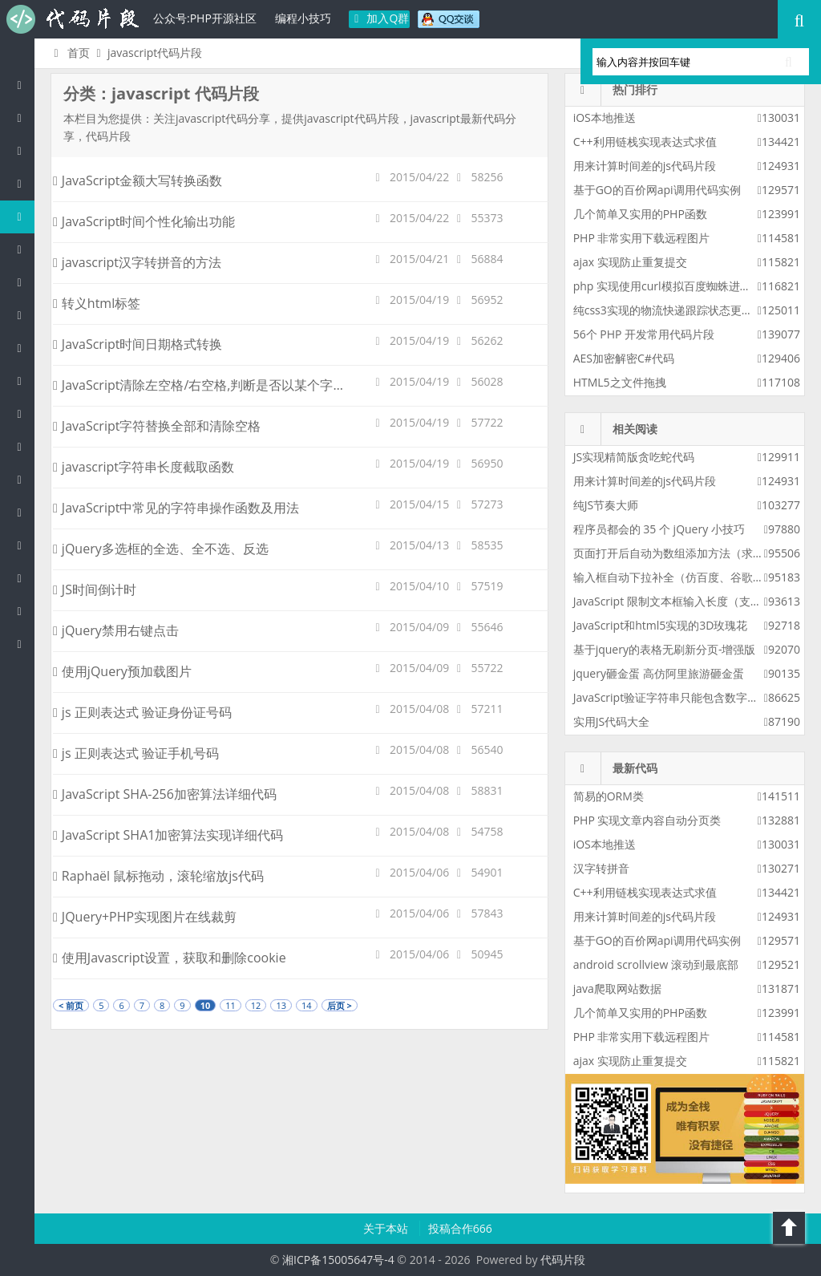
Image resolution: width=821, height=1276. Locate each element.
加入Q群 (380, 18)
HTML (23, 380)
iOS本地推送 (604, 117)
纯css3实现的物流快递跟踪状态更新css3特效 (685, 310)
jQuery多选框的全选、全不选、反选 (161, 548)
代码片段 (72, 19)
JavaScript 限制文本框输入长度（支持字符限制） (695, 601)
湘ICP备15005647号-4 (338, 1259)
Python (23, 314)
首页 (69, 52)
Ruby (23, 347)
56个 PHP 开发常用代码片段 (643, 334)
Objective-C (23, 610)
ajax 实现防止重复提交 (630, 261)
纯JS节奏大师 (605, 504)
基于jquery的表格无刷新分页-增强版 (664, 649)
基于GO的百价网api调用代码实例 (657, 189)
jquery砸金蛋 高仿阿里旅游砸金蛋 (658, 673)
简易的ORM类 (608, 796)
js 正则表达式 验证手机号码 (136, 753)
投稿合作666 (460, 1228)
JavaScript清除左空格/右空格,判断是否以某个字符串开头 (218, 385)
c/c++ (23, 183)
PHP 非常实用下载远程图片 (641, 237)
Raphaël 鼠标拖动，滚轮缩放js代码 (158, 876)
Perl (23, 282)
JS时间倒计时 (94, 589)
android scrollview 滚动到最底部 (655, 964)
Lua (23, 512)
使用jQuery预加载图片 (122, 671)
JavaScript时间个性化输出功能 (144, 221)
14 (306, 1005)
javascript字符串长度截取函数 (143, 467)
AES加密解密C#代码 (623, 358)
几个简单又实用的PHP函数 (640, 213)
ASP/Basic (23, 643)
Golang (23, 545)
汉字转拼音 (601, 868)
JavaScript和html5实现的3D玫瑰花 (660, 625)
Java (23, 150)
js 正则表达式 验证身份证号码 (142, 712)
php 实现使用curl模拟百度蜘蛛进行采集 (673, 286)
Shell (23, 577)
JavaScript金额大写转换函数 (137, 180)
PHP (23, 117)
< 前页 (71, 1005)
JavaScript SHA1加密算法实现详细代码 (168, 835)
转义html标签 (96, 303)
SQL (23, 479)
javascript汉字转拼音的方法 (137, 262)
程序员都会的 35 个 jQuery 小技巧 (659, 529)
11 (230, 1005)
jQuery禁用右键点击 (116, 630)
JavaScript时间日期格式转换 (137, 344)
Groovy (23, 446)
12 (256, 1005)
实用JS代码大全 (611, 721)
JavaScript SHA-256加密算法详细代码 (165, 794)
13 (281, 1005)
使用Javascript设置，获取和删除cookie (169, 957)
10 (205, 1005)
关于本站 (387, 1228)
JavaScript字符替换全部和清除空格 (157, 426)
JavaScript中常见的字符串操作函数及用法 (176, 507)
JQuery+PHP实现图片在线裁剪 (145, 917)
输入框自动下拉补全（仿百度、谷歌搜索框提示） (696, 577)
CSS (23, 413)
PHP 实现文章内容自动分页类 (647, 820)
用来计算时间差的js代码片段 (644, 165)
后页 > (339, 1005)
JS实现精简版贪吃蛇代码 (633, 456)
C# (23, 249)
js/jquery (23, 216)
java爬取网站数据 (617, 988)
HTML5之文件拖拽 (619, 382)
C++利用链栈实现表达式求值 (645, 141)
